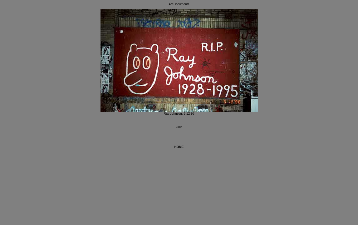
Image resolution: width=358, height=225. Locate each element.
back (179, 126)
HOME (179, 147)
